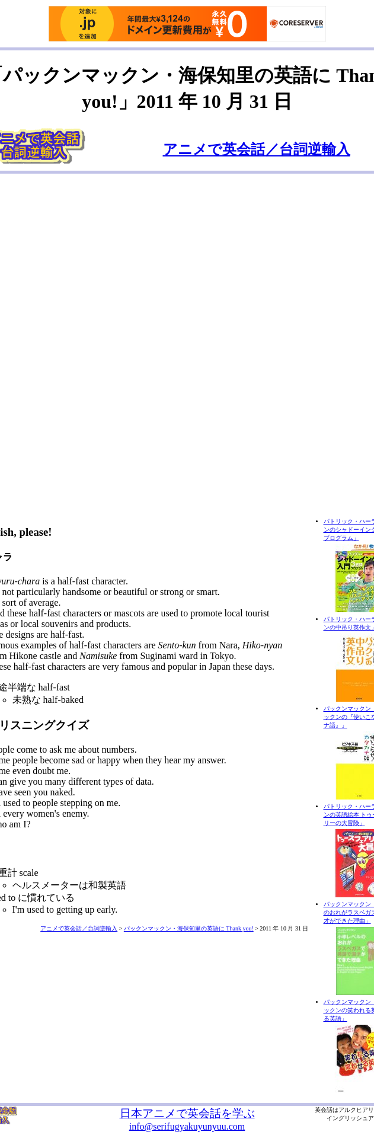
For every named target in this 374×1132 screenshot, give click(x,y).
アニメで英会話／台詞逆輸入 (256, 149)
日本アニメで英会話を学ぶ (187, 1113)
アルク (347, 1110)
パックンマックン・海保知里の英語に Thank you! (189, 928)
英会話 (324, 1110)
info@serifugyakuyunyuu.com (187, 1126)
